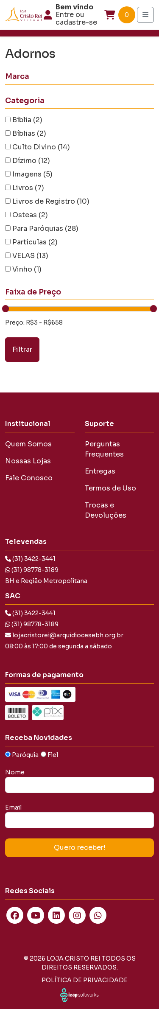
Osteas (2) (30, 214)
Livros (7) (28, 187)
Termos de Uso (110, 488)
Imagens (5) (32, 174)
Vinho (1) (27, 269)
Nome (15, 772)
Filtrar (22, 349)
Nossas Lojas (28, 461)
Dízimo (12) (31, 160)
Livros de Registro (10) (50, 201)
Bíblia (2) (27, 119)
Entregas (100, 471)
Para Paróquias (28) (45, 228)
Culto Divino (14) (41, 147)
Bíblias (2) (29, 133)
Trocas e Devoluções (105, 510)
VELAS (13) (30, 255)
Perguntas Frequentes (104, 449)
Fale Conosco (29, 478)
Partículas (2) (35, 242)
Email (13, 807)
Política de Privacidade (85, 980)
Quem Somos (28, 444)
